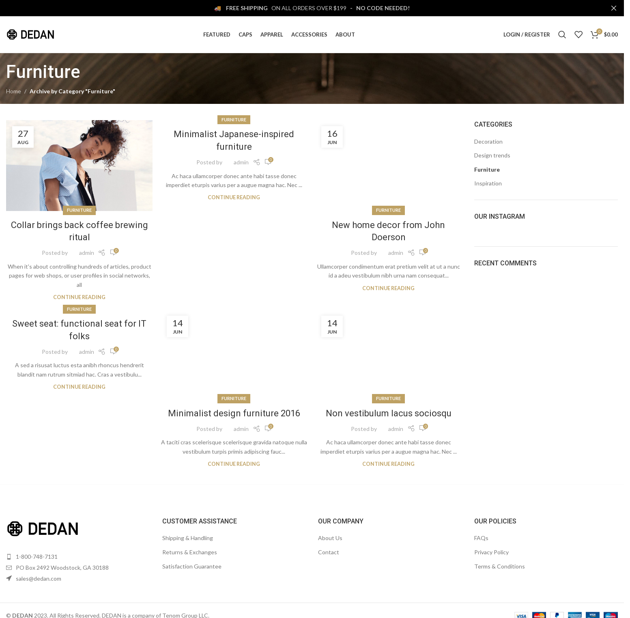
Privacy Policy (491, 552)
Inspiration (488, 183)
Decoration (488, 141)
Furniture (79, 210)
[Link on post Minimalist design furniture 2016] (234, 354)
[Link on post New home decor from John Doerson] (388, 165)
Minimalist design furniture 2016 (234, 413)
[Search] (562, 34)
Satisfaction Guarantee (191, 566)
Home (13, 91)
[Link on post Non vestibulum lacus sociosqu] (388, 354)
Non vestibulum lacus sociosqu (389, 413)
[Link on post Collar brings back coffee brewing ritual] (79, 165)
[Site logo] (30, 33)
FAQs (481, 537)
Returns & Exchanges (189, 552)
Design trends (492, 155)
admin (86, 252)
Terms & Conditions (499, 566)
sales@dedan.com (38, 578)
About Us (330, 537)
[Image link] (42, 528)
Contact (328, 552)
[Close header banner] (614, 8)
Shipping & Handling (187, 537)
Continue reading (79, 297)
